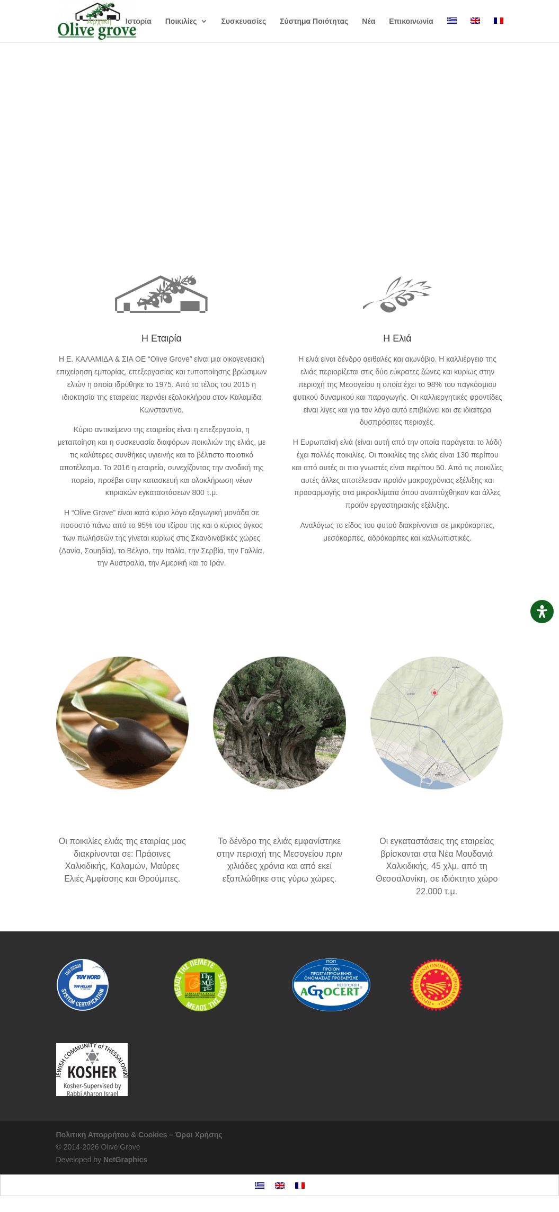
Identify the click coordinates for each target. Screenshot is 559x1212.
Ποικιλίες (181, 21)
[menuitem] (452, 29)
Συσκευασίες (244, 21)
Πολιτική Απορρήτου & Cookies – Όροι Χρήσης (139, 1134)
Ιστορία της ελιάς (279, 817)
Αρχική (99, 21)
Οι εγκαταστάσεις (437, 817)
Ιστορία (139, 21)
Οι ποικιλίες (279, 150)
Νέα (368, 21)
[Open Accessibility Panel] (542, 611)
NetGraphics (125, 1159)
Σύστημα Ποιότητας (314, 21)
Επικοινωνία (411, 21)
